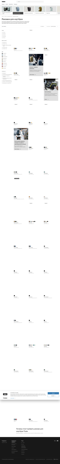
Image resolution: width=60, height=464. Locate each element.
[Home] (9, 1)
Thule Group (22, 452)
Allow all (53, 457)
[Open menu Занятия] (7, 4)
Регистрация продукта (15, 451)
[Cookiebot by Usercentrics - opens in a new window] (5, 462)
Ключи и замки (14, 446)
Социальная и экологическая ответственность (23, 446)
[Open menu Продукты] (4, 4)
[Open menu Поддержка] (16, 4)
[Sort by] (54, 26)
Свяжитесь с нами (4, 442)
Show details (12, 462)
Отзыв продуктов (14, 449)
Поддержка (13, 452)
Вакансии (22, 444)
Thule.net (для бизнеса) (24, 449)
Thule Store (22, 454)
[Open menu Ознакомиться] (11, 4)
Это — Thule (22, 442)
